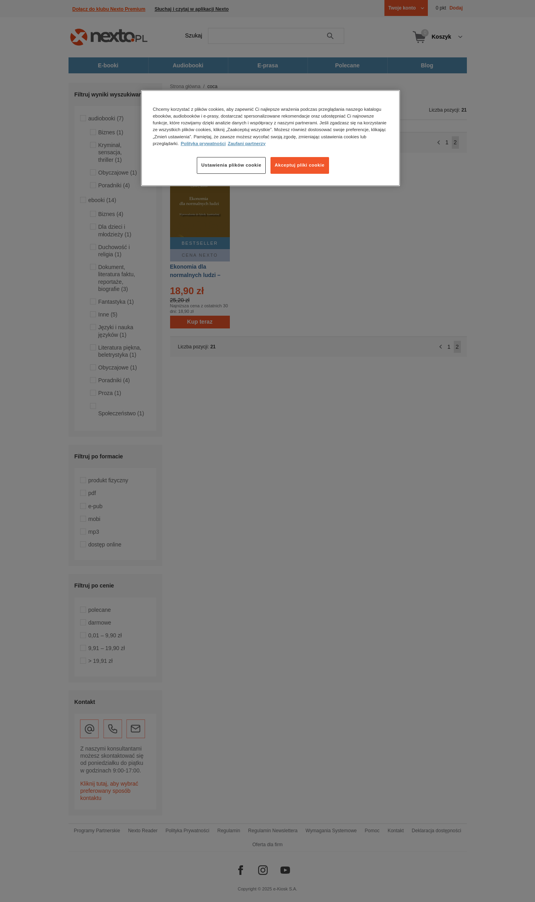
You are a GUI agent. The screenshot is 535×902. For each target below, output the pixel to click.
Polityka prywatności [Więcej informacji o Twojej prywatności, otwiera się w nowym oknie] (203, 143)
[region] (270, 138)
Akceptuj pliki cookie (300, 165)
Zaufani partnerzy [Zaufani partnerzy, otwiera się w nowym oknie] (247, 143)
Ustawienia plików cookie (231, 165)
